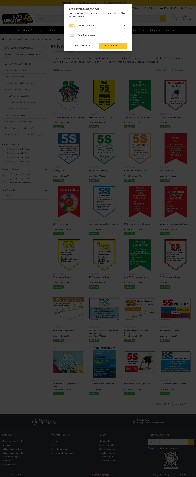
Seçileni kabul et (83, 45)
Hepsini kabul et (113, 45)
